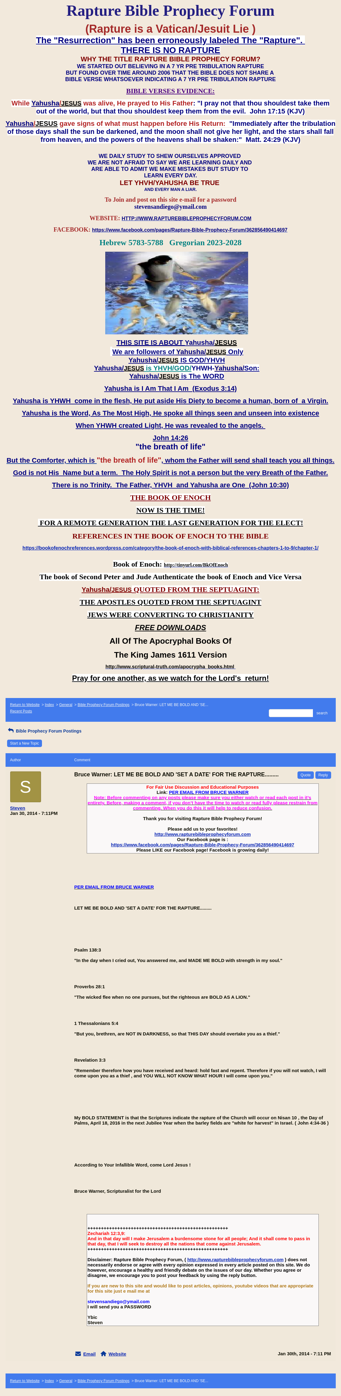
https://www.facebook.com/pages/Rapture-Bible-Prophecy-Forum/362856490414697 (202, 844)
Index (49, 705)
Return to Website (25, 705)
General (66, 705)
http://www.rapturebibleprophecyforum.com (203, 834)
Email (89, 1354)
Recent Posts (21, 711)
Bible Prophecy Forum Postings (103, 705)
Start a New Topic (24, 743)
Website (117, 1354)
